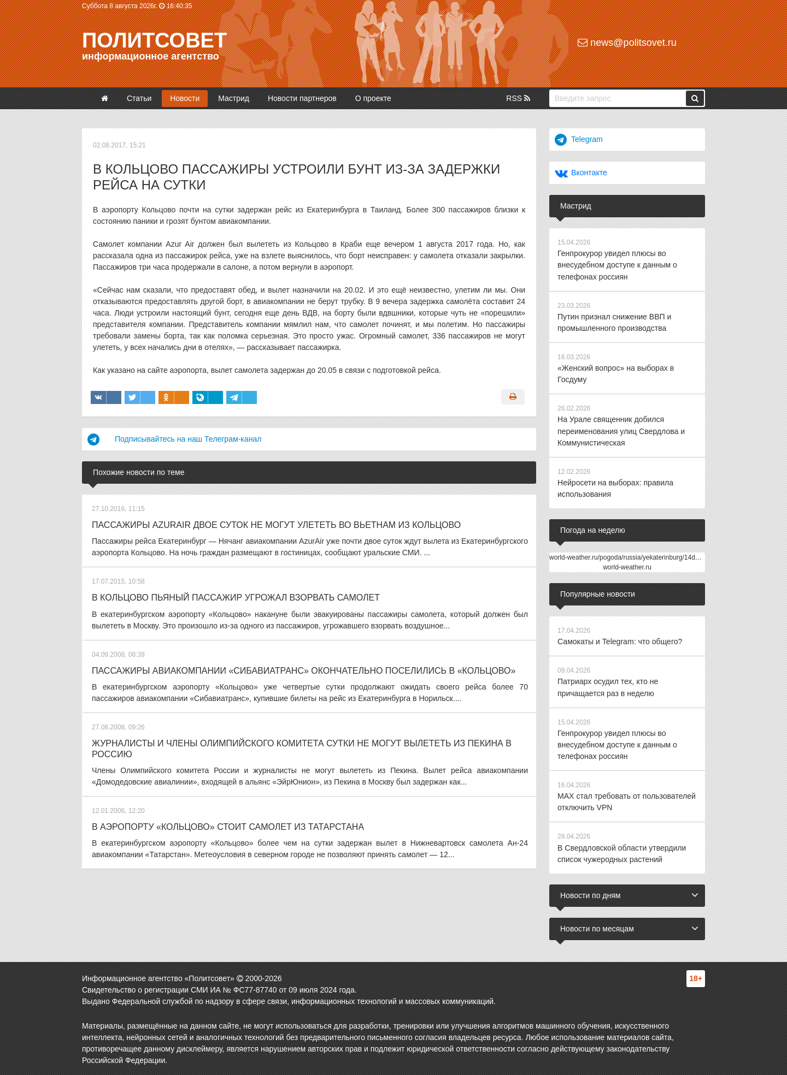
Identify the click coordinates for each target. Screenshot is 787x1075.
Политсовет (154, 40)
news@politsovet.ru (627, 42)
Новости (184, 98)
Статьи (139, 98)
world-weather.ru (627, 566)
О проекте (373, 98)
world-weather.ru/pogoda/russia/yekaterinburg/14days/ (628, 556)
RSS (518, 98)
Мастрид (233, 98)
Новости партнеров (302, 98)
